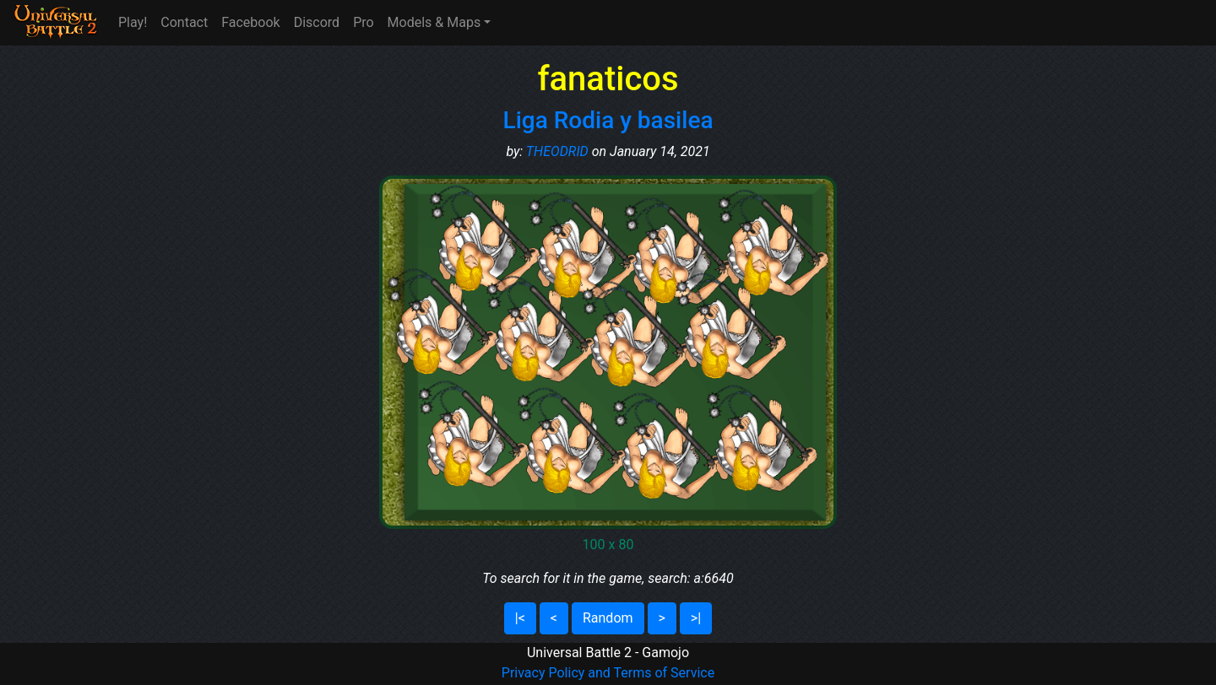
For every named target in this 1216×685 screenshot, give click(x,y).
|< (520, 618)
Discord (316, 22)
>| (696, 618)
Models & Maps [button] (434, 22)
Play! (132, 22)
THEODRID (557, 151)
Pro (363, 22)
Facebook (250, 22)
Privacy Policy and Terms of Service (608, 673)
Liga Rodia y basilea (608, 120)
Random (608, 618)
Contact (184, 22)
